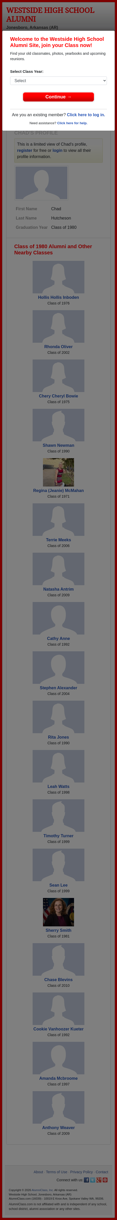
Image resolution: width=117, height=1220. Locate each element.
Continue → (59, 96)
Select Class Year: (26, 71)
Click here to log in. (86, 115)
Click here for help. (72, 123)
